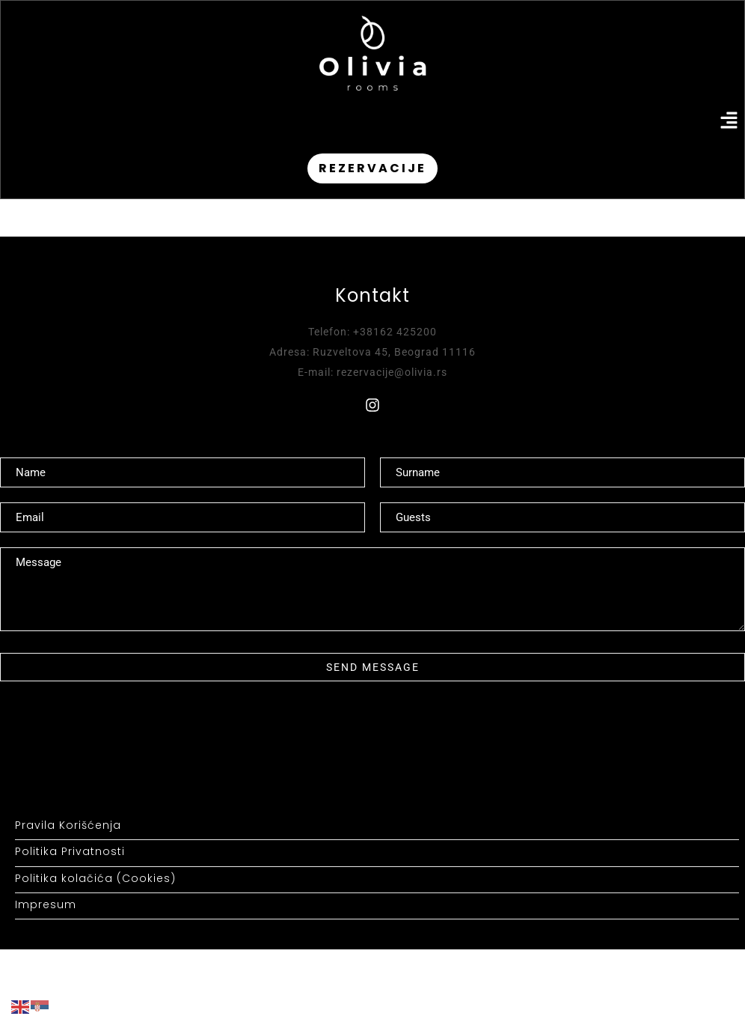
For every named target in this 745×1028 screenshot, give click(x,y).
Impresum (45, 905)
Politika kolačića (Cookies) (95, 879)
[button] (729, 122)
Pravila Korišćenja (68, 825)
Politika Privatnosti (70, 852)
